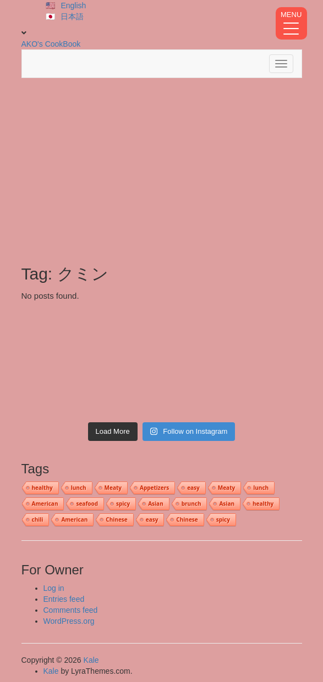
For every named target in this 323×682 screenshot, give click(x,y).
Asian (155, 503)
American (45, 503)
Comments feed (70, 610)
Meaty (113, 487)
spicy (123, 503)
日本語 (72, 16)
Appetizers (154, 487)
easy (193, 487)
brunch (191, 503)
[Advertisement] (161, 171)
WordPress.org (69, 621)
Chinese (116, 519)
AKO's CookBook (51, 44)
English (73, 5)
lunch (78, 487)
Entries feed (64, 599)
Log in (53, 588)
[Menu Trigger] (291, 23)
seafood (87, 503)
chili (37, 519)
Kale (91, 660)
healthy (42, 487)
